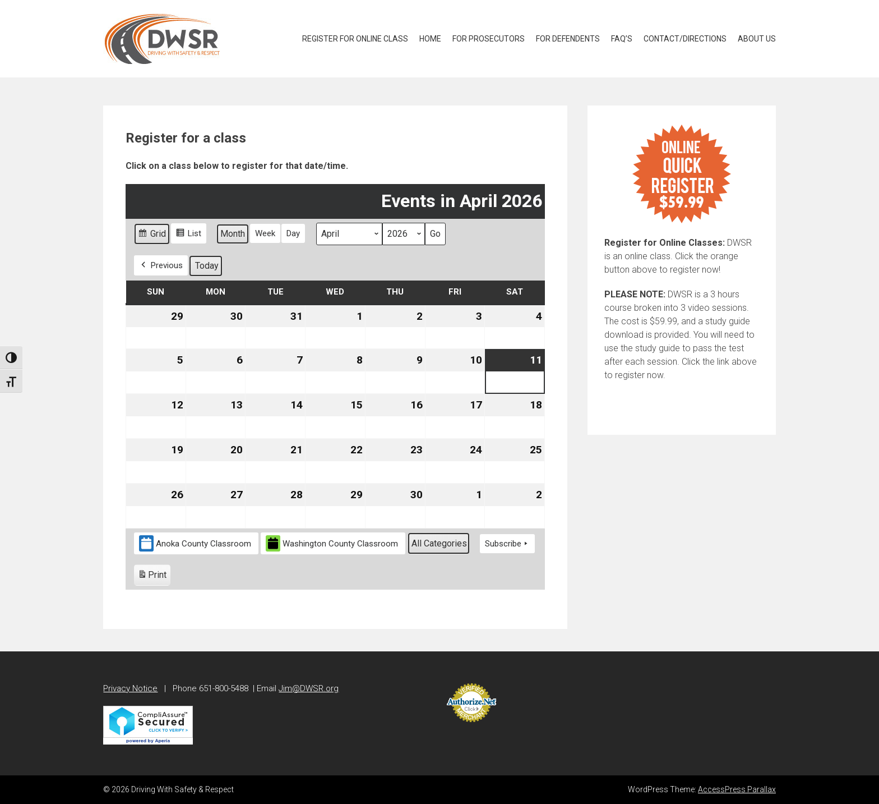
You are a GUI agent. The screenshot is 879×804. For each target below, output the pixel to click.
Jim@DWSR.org (309, 688)
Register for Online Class (355, 38)
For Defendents (568, 38)
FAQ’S (621, 38)
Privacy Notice (130, 688)
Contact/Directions (685, 38)
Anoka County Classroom (195, 543)
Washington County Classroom (332, 543)
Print (151, 576)
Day (293, 233)
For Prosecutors (488, 38)
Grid (151, 235)
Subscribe (507, 543)
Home (430, 38)
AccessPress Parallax (737, 789)
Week (265, 233)
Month (232, 233)
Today (207, 265)
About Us (757, 38)
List (188, 235)
